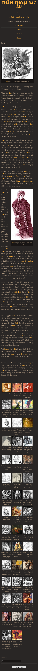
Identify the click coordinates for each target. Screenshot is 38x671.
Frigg (29, 292)
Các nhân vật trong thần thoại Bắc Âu (19, 21)
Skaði (16, 323)
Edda (19, 29)
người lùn (23, 261)
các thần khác (28, 181)
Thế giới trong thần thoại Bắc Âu (19, 17)
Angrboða (12, 114)
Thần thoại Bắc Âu (19, 5)
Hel (24, 117)
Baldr (15, 292)
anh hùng (27, 363)
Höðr (27, 297)
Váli (14, 109)
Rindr (22, 112)
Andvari (30, 261)
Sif (7, 249)
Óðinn (28, 152)
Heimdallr (24, 354)
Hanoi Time (19, 667)
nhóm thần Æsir (19, 157)
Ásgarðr (30, 134)
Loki (7, 81)
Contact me (19, 34)
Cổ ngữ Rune (19, 25)
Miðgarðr (6, 122)
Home (19, 13)
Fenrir (24, 122)
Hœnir (11, 256)
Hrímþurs (11, 131)
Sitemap (19, 38)
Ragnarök (7, 349)
